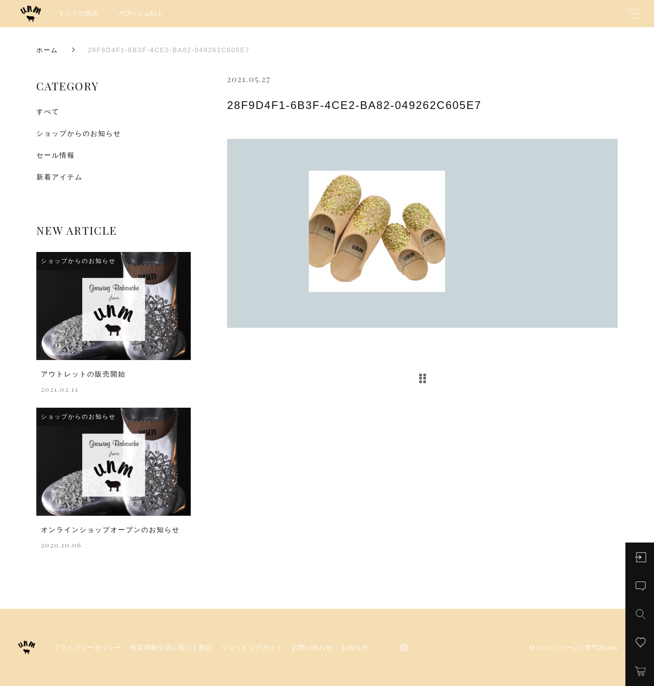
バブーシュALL (141, 13)
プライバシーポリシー (87, 647)
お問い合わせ (312, 647)
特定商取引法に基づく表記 (171, 647)
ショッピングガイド (251, 647)
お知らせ (355, 647)
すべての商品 (78, 13)
